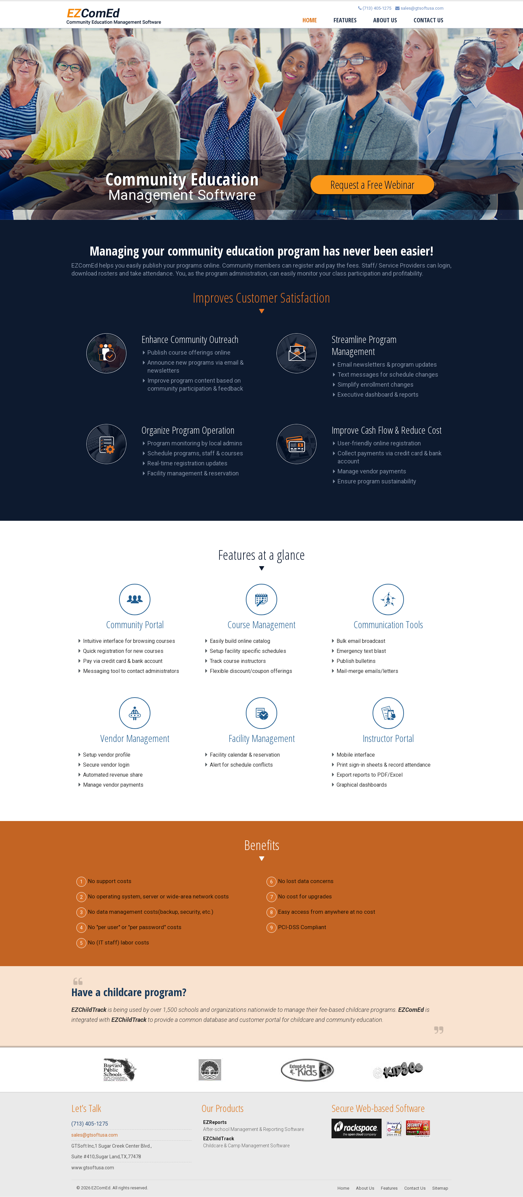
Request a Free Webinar (372, 185)
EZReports (262, 1126)
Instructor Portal (388, 738)
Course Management (261, 625)
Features (345, 20)
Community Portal (135, 625)
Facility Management (261, 738)
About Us (385, 20)
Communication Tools (388, 625)
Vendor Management (134, 738)
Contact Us (428, 20)
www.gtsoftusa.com (92, 1168)
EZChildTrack (262, 1142)
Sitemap (440, 1188)
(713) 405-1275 (374, 8)
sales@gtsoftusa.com (419, 8)
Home (310, 20)
